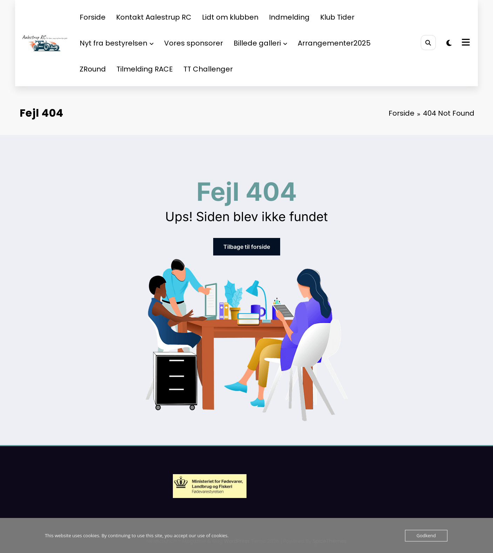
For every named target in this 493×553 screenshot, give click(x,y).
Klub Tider (337, 17)
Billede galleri (260, 43)
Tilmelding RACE (144, 69)
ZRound (93, 69)
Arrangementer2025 (334, 43)
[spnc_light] (449, 43)
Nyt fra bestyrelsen (117, 43)
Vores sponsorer (193, 43)
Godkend (426, 535)
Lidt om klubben (230, 17)
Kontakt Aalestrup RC (153, 17)
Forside (93, 17)
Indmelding (289, 17)
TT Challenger (208, 69)
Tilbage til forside (246, 246)
